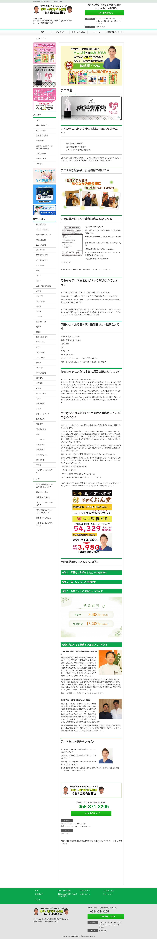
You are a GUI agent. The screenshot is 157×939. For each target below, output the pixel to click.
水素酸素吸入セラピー (115, 32)
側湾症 (38, 291)
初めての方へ (41, 130)
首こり (38, 276)
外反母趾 (39, 383)
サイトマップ (41, 158)
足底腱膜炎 (40, 444)
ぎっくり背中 (41, 301)
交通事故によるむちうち (44, 471)
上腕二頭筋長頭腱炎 (43, 286)
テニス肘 (39, 296)
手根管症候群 (41, 373)
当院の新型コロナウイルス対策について (44, 511)
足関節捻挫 (40, 403)
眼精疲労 (39, 378)
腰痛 (38, 270)
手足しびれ (40, 342)
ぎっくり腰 (40, 250)
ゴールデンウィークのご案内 (44, 504)
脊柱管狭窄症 (41, 240)
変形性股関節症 (42, 255)
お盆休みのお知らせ (43, 497)
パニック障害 (41, 393)
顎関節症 (39, 424)
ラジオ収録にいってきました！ (44, 524)
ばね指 (38, 363)
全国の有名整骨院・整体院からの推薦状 (44, 147)
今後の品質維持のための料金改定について (44, 486)
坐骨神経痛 (40, 265)
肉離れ (38, 332)
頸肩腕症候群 (41, 322)
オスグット (40, 439)
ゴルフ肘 (39, 368)
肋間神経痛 (40, 419)
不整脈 (38, 465)
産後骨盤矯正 (41, 224)
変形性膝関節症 (42, 260)
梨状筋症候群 (41, 245)
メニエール (40, 357)
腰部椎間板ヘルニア (43, 235)
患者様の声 (60, 32)
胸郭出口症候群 (42, 337)
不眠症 (38, 409)
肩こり (38, 281)
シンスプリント (42, 455)
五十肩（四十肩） (42, 229)
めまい (38, 347)
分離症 (38, 306)
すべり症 (39, 316)
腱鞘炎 (38, 327)
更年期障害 (40, 460)
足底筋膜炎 (40, 450)
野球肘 (38, 311)
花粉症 (38, 388)
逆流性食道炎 (41, 429)
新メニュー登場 (42, 492)
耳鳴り (38, 398)
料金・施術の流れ (78, 32)
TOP (42, 32)
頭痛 (38, 434)
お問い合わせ (41, 153)
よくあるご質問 (42, 135)
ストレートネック (42, 414)
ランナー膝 (40, 352)
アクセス (96, 32)
